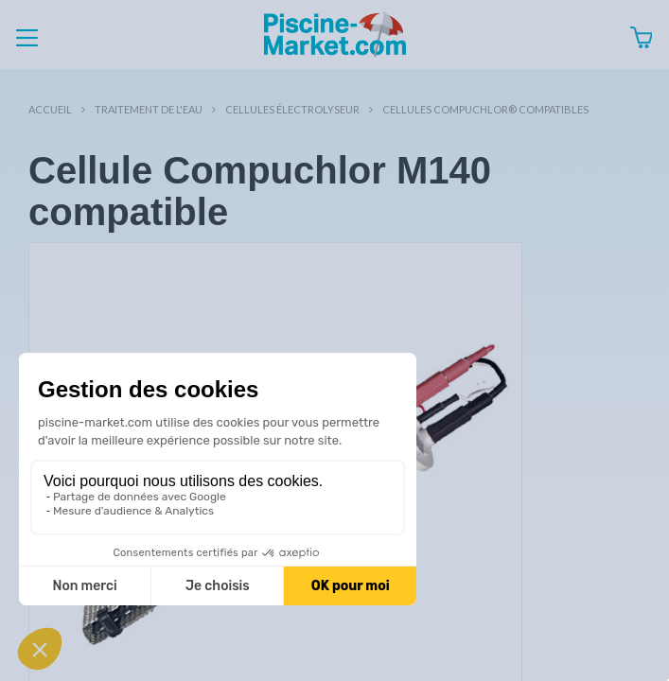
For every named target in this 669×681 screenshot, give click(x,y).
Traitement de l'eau (148, 109)
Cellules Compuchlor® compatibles (485, 109)
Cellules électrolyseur (292, 109)
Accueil (50, 109)
